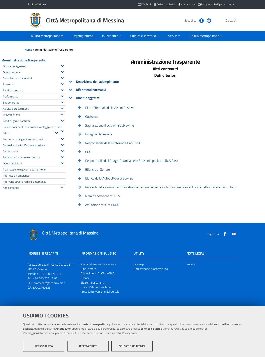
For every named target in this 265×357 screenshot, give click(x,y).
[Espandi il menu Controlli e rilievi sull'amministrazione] (62, 144)
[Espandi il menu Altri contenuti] (62, 187)
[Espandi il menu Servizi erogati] (62, 150)
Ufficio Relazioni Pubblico (96, 287)
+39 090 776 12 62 (45, 278)
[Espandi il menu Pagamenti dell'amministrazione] (62, 156)
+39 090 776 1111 (51, 273)
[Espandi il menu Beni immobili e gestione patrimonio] (62, 138)
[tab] (165, 81)
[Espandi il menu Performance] (62, 96)
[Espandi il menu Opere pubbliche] (62, 163)
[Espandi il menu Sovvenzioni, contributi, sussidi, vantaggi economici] (62, 131)
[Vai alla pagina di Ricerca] (232, 20)
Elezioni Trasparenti (92, 282)
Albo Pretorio (88, 269)
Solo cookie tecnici (132, 346)
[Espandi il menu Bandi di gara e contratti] (62, 120)
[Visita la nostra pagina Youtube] (200, 20)
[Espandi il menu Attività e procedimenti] (62, 108)
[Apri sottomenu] (46, 36)
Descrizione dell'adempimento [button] (97, 81)
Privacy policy (129, 333)
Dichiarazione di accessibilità (151, 269)
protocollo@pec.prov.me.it (50, 283)
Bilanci (85, 278)
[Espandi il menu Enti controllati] (62, 102)
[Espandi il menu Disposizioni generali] (62, 65)
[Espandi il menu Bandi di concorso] (62, 90)
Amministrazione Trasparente (23, 60)
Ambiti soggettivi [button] (88, 97)
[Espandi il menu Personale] (62, 83)
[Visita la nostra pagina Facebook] (192, 20)
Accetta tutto (88, 346)
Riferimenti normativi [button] (91, 89)
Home (28, 49)
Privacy (191, 264)
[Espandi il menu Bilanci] (56, 132)
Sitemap (139, 264)
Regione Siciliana (37, 4)
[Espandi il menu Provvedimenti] (62, 114)
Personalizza (44, 346)
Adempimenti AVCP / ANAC (97, 273)
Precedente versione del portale (100, 291)
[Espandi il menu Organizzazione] (62, 71)
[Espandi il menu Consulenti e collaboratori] (62, 77)
